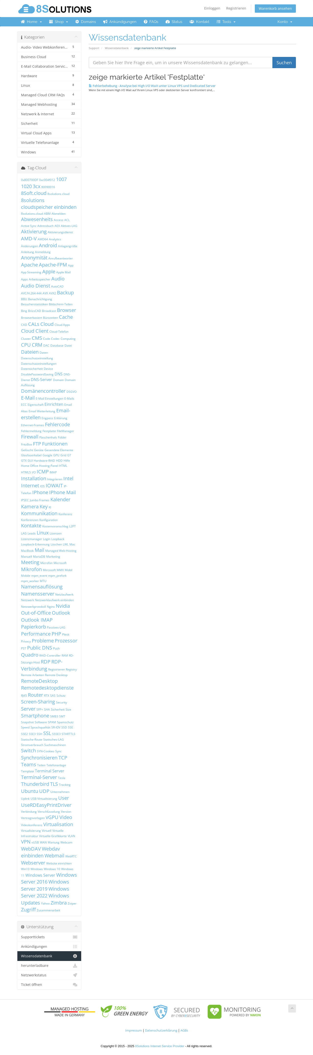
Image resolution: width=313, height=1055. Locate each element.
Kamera (30, 506)
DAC (46, 345)
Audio (58, 278)
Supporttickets (49, 937)
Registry (71, 669)
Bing (24, 311)
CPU (26, 344)
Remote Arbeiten (32, 675)
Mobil (68, 570)
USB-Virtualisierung (44, 799)
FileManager (65, 431)
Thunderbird (35, 784)
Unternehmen (59, 792)
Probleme (43, 640)
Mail (39, 550)
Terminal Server (49, 771)
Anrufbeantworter (60, 258)
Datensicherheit (32, 369)
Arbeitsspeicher (39, 279)
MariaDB (39, 556)
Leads (32, 533)
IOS (42, 486)
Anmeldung (43, 252)
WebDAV (31, 848)
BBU (24, 299)
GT (69, 455)
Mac (72, 544)
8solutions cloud (58, 194)
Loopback (57, 539)
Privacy (26, 641)
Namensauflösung (42, 586)
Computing (68, 339)
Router (35, 695)
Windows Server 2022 (45, 892)
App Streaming (31, 272)
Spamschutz (65, 722)
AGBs (184, 1030)
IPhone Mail (62, 492)
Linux (43, 532)
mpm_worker (30, 581)
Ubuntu (29, 791)
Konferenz (65, 514)
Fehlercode (57, 424)
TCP (62, 757)
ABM (47, 214)
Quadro (29, 654)
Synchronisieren (39, 757)
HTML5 (26, 472)
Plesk (65, 634)
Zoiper (72, 903)
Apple (48, 271)
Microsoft (60, 563)
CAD (24, 325)
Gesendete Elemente (59, 450)
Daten (44, 353)
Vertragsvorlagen (33, 818)
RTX (46, 695)
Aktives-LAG (69, 226)
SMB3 (54, 716)
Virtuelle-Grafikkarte (53, 836)
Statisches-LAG (53, 739)
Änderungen (29, 246)
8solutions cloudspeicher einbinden (49, 204)
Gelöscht (27, 450)
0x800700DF (29, 180)
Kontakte (31, 525)
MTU (43, 581)
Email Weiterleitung (42, 411)
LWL (65, 544)
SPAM (52, 722)
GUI (30, 460)
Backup (65, 292)
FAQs (151, 22)
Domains (85, 22)
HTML (63, 466)
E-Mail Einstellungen (49, 398)
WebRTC (71, 856)
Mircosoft (49, 570)
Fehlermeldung (31, 431)
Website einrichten (59, 863)
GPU (56, 455)
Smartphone (35, 715)
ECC (24, 405)
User (63, 798)
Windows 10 (52, 869)
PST (23, 648)
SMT (62, 716)
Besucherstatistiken (34, 304)
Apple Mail (63, 272)
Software (41, 722)
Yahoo (45, 903)
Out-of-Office (36, 612)
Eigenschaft (36, 405)
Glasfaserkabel (31, 455)
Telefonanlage (56, 765)
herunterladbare (49, 966)
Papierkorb (33, 626)
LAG (24, 533)
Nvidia (63, 606)
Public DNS (39, 647)
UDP (44, 791)
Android (48, 245)
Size (68, 709)
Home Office (29, 466)
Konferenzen (29, 520)
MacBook (27, 551)
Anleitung (27, 252)
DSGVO (72, 392)
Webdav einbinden (40, 852)
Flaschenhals (48, 437)
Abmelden (59, 214)
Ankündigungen (119, 22)
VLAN (71, 836)
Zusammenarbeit (48, 910)
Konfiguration (48, 520)
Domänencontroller (43, 391)
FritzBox (26, 444)
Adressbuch (45, 226)
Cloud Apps (62, 325)
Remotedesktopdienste (47, 687)
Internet (30, 485)
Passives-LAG (56, 627)
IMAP (53, 472)
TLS (54, 784)
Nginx (51, 607)
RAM (65, 655)
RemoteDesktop (39, 681)
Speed (25, 727)
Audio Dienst (35, 285)
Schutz (61, 695)
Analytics (55, 239)
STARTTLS (68, 734)
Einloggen (212, 8)
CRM (37, 344)
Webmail (54, 855)
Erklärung (60, 418)
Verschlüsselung (49, 812)
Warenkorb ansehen (275, 8)
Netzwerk (27, 600)
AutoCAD (57, 286)
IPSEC (25, 500)
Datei (68, 345)
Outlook (61, 612)
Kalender (60, 499)
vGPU (52, 817)
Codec (55, 339)
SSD (64, 727)
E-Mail (28, 397)
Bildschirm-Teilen (61, 304)
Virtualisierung (31, 831)
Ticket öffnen (49, 985)
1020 (26, 186)
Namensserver (37, 593)
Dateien (30, 352)
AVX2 (52, 293)
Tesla (61, 778)
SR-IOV (55, 727)
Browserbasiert (31, 318)
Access (58, 220)
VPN (26, 841)
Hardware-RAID (44, 460)
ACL (67, 220)
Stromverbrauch (32, 745)
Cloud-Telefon (58, 332)
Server (28, 708)
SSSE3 (56, 734)
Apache (29, 264)
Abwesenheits (37, 219)
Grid (63, 455)
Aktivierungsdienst (60, 232)
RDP (45, 661)
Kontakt (199, 22)
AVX (45, 293)
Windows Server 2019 (45, 885)
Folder (62, 437)
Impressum (133, 1030)
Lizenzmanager (31, 539)
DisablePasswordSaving (37, 374)
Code (46, 339)
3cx (36, 186)
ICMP (43, 471)
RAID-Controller (50, 655)
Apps (24, 279)
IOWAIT (54, 485)
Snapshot (27, 722)
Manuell (26, 556)
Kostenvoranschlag (55, 526)
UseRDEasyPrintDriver (46, 805)
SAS (53, 695)
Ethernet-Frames (32, 425)
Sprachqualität (40, 727)
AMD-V (29, 238)
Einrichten (54, 404)
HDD (59, 460)
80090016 (48, 187)
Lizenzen (56, 533)
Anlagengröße (67, 246)
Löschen (56, 544)
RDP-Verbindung (41, 665)
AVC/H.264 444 (31, 293)
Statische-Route (31, 739)
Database (57, 345)
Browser (66, 310)
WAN (43, 842)
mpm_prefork (57, 576)
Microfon (46, 563)
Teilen (41, 765)
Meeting (30, 562)
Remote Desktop (56, 675)
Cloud (47, 324)
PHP (56, 633)
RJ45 (24, 695)
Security (61, 702)
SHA (47, 709)
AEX (57, 226)
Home (31, 22)
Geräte (39, 450)
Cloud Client (34, 331)
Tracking (65, 785)
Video (65, 817)
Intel (68, 478)
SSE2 (24, 734)
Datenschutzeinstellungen (38, 364)
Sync (58, 751)
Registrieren (236, 8)
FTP (37, 443)
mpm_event (39, 576)
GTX (24, 460)
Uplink (25, 799)
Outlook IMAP (37, 620)
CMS (37, 338)
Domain (58, 380)
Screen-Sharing (38, 701)
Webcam (66, 842)
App (70, 265)
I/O (34, 472)
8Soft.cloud (33, 193)
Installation (33, 478)
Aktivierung (34, 231)
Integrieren (54, 479)
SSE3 (32, 734)
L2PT (72, 526)
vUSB (35, 842)
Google (47, 455)
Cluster (26, 339)
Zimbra (59, 902)
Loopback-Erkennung (35, 544)
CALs (33, 324)
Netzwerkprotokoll (33, 607)
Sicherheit (58, 709)
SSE (70, 727)
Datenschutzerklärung (161, 1030)
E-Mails (69, 398)
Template (27, 771)
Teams (28, 764)
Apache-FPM (53, 264)
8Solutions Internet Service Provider (159, 1046)
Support (94, 48)
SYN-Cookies (45, 751)
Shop (58, 22)
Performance (36, 633)
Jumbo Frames (39, 500)
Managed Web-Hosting (61, 551)
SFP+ (39, 709)
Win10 (25, 869)
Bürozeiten (50, 318)
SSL (47, 733)
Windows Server (40, 875)
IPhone (40, 492)
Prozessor (66, 640)
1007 (61, 179)
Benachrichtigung (40, 299)
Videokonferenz (31, 825)
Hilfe (67, 460)
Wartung (53, 842)
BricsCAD (34, 311)
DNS (59, 374)
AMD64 (43, 239)
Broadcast (49, 311)
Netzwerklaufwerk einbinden (54, 600)
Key (44, 506)
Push (56, 648)
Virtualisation (58, 824)
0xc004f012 (47, 180)
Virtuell (46, 831)
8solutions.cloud (32, 214)
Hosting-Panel (48, 466)
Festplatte (49, 431)
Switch (28, 750)
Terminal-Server (39, 777)
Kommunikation (39, 513)
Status (174, 22)
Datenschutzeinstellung (37, 358)
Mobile (25, 576)
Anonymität (34, 257)
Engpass (47, 418)
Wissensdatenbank (117, 48)
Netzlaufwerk (64, 594)
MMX (60, 570)
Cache (66, 317)
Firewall (29, 436)
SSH (39, 734)
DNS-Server (41, 379)
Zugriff (28, 909)
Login (46, 539)
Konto (285, 22)
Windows (37, 869)
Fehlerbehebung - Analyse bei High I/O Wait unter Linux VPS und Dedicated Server (152, 86)
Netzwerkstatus (49, 975)
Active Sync (28, 226)
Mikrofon (31, 569)
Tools (226, 22)
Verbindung (29, 812)
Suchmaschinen (55, 745)
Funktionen (54, 443)
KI (50, 507)
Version (66, 812)
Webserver (33, 862)
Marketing (53, 556)
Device (48, 369)
